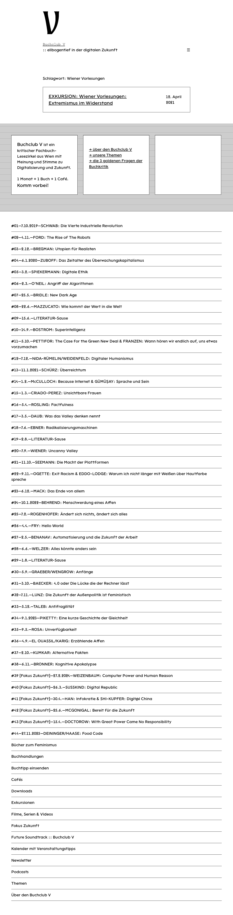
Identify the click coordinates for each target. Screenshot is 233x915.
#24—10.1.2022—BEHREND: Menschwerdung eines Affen (63, 502)
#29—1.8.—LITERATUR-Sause (38, 560)
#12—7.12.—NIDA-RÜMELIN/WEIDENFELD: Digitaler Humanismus (72, 358)
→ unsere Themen (105, 155)
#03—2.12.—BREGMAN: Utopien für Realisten (53, 249)
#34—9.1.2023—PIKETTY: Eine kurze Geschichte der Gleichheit (69, 618)
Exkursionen (22, 802)
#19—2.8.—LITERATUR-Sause (38, 439)
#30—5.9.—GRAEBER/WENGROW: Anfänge (52, 572)
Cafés (17, 779)
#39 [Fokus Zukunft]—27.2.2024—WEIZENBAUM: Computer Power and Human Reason (92, 675)
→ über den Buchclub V (110, 149)
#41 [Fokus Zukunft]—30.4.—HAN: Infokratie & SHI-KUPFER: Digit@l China (81, 698)
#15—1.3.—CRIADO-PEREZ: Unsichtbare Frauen (56, 393)
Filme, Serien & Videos (32, 814)
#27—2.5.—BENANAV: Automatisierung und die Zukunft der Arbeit (74, 537)
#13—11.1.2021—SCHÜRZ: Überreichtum (48, 370)
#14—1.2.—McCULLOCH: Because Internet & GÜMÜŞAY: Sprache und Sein (80, 381)
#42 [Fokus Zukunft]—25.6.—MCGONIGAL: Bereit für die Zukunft (73, 710)
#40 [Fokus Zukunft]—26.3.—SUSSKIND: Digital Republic (64, 687)
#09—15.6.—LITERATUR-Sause (39, 318)
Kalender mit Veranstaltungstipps (43, 848)
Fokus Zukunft (25, 825)
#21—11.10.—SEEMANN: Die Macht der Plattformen (60, 462)
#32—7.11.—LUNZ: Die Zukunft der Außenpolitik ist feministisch (71, 595)
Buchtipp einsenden (30, 768)
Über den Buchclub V (31, 895)
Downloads (21, 791)
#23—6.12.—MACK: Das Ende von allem (48, 491)
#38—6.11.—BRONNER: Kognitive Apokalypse (53, 664)
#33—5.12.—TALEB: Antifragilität (42, 606)
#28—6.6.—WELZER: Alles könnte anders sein (53, 548)
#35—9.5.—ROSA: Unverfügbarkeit (44, 629)
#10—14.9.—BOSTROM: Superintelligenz (48, 329)
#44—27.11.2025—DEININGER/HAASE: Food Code (57, 733)
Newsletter (21, 860)
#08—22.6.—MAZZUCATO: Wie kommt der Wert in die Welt (66, 306)
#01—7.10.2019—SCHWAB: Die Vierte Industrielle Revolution (67, 225)
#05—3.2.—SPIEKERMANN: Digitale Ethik (49, 272)
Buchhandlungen (27, 756)
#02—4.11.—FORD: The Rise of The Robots (50, 237)
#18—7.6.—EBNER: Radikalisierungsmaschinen (54, 427)
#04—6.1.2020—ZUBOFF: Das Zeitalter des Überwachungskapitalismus (77, 260)
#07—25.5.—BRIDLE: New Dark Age (44, 295)
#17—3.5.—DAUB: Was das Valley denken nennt (55, 416)
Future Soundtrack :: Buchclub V (42, 837)
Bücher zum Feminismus (34, 745)
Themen (19, 883)
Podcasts (20, 872)
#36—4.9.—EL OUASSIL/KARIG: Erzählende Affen (57, 641)
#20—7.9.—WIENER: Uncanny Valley (44, 450)
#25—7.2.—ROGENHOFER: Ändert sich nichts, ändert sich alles (69, 514)
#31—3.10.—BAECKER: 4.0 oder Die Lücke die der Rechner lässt (70, 583)
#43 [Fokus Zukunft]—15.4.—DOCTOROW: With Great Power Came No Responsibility (91, 721)
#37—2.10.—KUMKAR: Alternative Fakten (49, 652)
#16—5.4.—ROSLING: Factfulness (42, 404)
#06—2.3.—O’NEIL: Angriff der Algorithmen (52, 283)
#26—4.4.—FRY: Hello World (37, 525)
